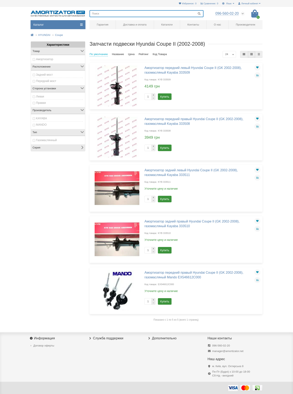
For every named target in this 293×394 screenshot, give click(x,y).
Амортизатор (44, 59)
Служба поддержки (106, 338)
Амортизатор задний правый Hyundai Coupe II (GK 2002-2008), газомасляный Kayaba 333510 (191, 223)
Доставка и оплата (134, 24)
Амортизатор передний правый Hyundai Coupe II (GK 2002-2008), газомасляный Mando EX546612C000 (193, 275)
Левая (40, 96)
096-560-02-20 (221, 345)
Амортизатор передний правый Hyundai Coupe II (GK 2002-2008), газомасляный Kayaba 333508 (193, 121)
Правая (41, 102)
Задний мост (44, 74)
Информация (43, 338)
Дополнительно (163, 338)
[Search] (146, 13)
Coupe (59, 35)
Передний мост (46, 81)
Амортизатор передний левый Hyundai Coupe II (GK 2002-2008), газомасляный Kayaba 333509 (193, 70)
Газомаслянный (46, 140)
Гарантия (102, 24)
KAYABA (41, 118)
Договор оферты (43, 345)
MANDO (41, 124)
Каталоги (167, 24)
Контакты (193, 24)
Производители (245, 24)
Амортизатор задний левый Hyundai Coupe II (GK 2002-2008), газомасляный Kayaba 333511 (191, 172)
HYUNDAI (44, 35)
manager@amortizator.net (228, 351)
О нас (217, 24)
